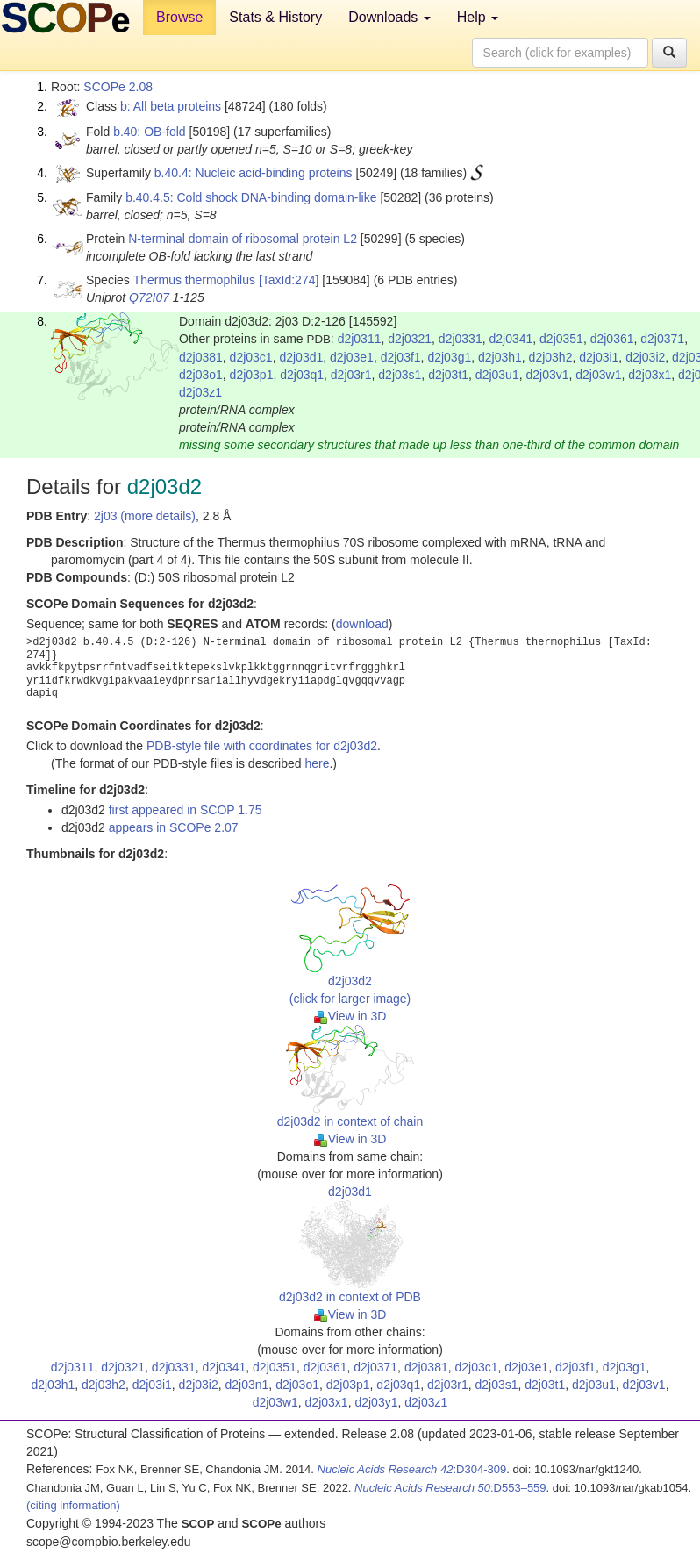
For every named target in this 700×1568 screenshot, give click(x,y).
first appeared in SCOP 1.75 (185, 810)
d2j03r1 (351, 375)
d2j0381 (201, 357)
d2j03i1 (598, 357)
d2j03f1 (401, 357)
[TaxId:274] (289, 280)
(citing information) (73, 1505)
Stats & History (275, 17)
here (316, 763)
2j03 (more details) (145, 516)
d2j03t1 (448, 375)
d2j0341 (510, 339)
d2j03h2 (551, 357)
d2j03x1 (649, 375)
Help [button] (477, 17)
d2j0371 (662, 339)
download (362, 624)
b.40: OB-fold (149, 132)
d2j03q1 (302, 375)
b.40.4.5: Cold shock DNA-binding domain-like (250, 197)
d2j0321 (410, 339)
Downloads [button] (389, 17)
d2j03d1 (301, 357)
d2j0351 (561, 339)
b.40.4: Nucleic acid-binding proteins (253, 173)
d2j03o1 (201, 375)
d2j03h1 (500, 357)
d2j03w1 (598, 375)
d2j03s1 (399, 375)
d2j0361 (612, 339)
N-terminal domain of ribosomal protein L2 (242, 239)
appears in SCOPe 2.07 (174, 827)
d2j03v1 (546, 375)
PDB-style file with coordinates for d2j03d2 (261, 746)
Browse (179, 17)
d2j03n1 (247, 1385)
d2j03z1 (200, 392)
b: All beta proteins (170, 106)
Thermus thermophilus (194, 280)
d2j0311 (360, 339)
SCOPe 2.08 (118, 87)
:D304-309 (412, 1469)
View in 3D (350, 1016)
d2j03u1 (497, 375)
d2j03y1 (375, 1402)
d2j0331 (460, 339)
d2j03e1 (352, 357)
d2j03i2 (645, 357)
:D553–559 (450, 1487)
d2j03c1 (251, 357)
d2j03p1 (252, 375)
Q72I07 (149, 297)
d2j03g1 (449, 357)
